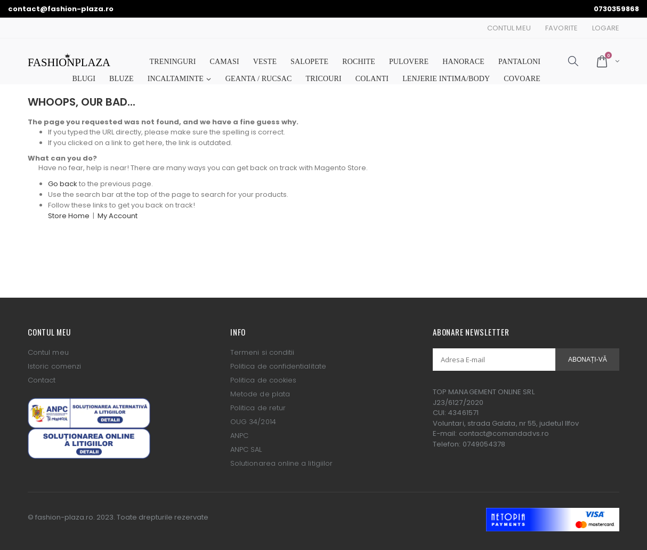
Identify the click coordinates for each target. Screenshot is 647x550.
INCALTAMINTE (176, 79)
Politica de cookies (263, 380)
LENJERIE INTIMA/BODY (446, 79)
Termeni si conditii (262, 352)
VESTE (265, 62)
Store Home (69, 216)
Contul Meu (509, 28)
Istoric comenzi (54, 366)
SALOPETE (309, 62)
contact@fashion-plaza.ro (61, 9)
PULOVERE (408, 62)
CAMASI (224, 62)
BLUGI (83, 79)
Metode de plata (260, 394)
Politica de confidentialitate (278, 366)
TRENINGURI (173, 62)
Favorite (561, 28)
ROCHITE (358, 62)
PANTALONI (519, 62)
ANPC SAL (246, 449)
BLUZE (121, 79)
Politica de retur (258, 408)
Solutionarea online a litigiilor (281, 463)
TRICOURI (324, 79)
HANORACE (463, 62)
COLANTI (372, 79)
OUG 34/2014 (253, 422)
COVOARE (522, 79)
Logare (605, 28)
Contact (41, 380)
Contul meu (48, 352)
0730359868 (616, 9)
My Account (118, 216)
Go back (62, 184)
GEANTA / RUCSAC (258, 79)
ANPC (239, 436)
